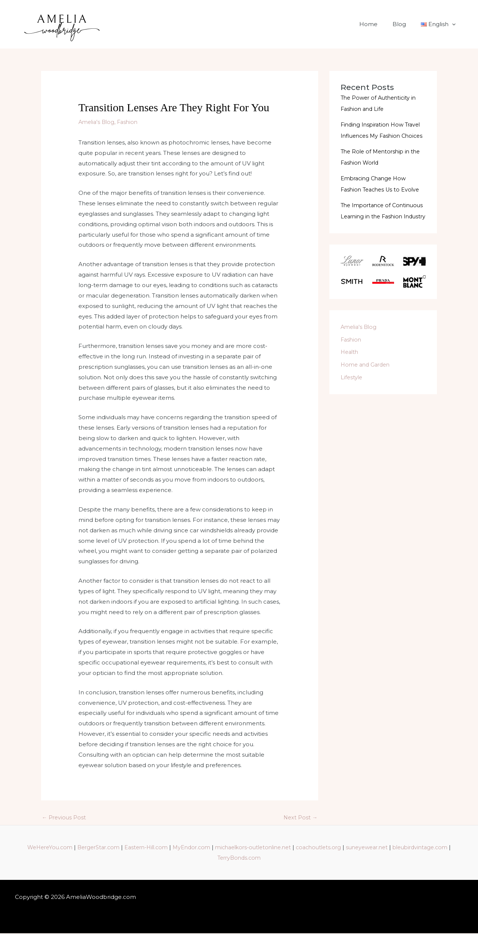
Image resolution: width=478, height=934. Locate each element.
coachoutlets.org (356, 848)
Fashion (131, 121)
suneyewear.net (408, 848)
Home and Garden (367, 386)
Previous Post (64, 818)
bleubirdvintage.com (213, 858)
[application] (453, 24)
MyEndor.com (220, 848)
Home (378, 24)
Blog (405, 24)
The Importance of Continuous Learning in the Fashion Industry (379, 227)
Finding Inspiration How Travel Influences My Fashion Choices (383, 135)
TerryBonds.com (271, 858)
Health (350, 374)
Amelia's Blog (97, 121)
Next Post (299, 818)
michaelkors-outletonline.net (286, 848)
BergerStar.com (120, 848)
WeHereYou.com (68, 848)
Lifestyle (352, 399)
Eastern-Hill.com (171, 848)
